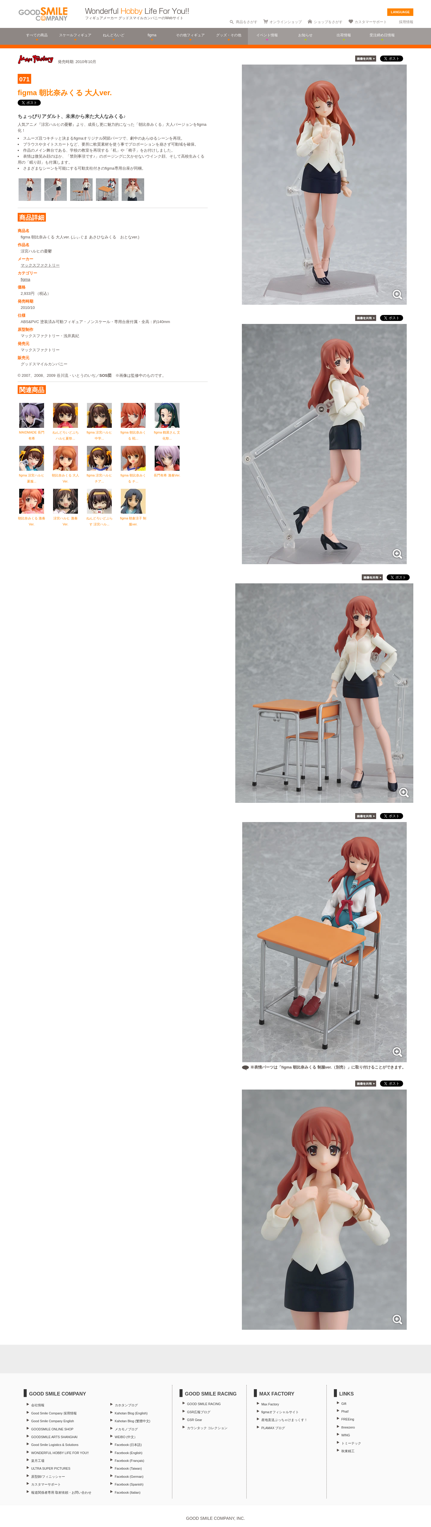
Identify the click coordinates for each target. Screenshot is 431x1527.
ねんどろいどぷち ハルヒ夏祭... (65, 432)
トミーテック (351, 1443)
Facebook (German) (129, 1476)
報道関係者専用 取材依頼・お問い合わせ (61, 1492)
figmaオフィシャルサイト (280, 1412)
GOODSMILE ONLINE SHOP (52, 1429)
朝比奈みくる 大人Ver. (65, 475)
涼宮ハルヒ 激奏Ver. (65, 518)
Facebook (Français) (129, 1460)
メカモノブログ (126, 1429)
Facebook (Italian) (128, 1492)
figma (25, 279)
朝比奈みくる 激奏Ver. (31, 518)
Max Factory (270, 1404)
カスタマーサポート (371, 22)
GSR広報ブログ (198, 1412)
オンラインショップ (285, 22)
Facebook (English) (128, 1453)
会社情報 (37, 1405)
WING (345, 1435)
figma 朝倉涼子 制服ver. (133, 518)
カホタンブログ (126, 1405)
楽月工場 (37, 1460)
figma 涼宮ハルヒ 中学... (99, 432)
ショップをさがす (328, 22)
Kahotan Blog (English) (131, 1413)
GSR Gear (194, 1420)
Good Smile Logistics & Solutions (55, 1445)
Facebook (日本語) (128, 1445)
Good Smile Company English (52, 1421)
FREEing (347, 1419)
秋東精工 (348, 1451)
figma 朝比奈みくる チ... (133, 475)
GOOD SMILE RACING (204, 1404)
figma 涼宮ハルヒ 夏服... (31, 475)
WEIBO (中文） (126, 1437)
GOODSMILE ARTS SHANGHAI (54, 1437)
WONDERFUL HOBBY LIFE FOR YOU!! (60, 1453)
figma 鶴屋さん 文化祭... (167, 432)
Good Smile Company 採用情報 (54, 1413)
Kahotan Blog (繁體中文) (132, 1421)
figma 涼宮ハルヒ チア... (99, 475)
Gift (343, 1403)
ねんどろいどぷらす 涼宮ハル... (99, 518)
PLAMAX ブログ (273, 1428)
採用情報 (406, 22)
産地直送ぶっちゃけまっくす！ (284, 1420)
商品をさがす (246, 22)
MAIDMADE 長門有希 (31, 432)
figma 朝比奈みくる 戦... (133, 432)
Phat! (345, 1411)
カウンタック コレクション (207, 1428)
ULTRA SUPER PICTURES (50, 1468)
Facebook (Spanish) (129, 1484)
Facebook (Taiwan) (128, 1468)
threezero (348, 1427)
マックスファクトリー (40, 265)
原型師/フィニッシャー (48, 1476)
